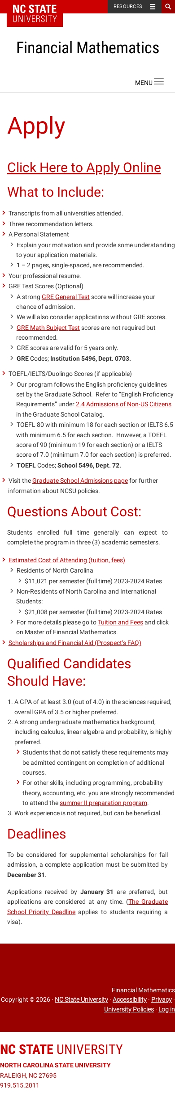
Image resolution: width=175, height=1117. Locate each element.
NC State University (81, 999)
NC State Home (40, 6)
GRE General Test (66, 296)
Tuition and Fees (120, 622)
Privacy (161, 999)
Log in (166, 1009)
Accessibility (130, 999)
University (61, 1049)
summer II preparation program (103, 802)
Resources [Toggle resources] (128, 6)
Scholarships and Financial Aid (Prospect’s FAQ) (75, 642)
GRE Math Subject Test (48, 327)
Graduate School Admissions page (80, 480)
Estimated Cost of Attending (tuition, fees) (67, 560)
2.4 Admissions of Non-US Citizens (123, 404)
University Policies (129, 1009)
